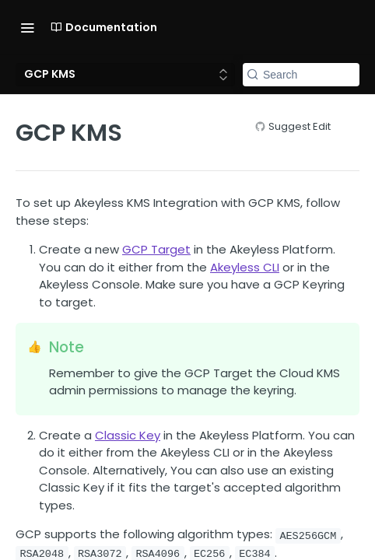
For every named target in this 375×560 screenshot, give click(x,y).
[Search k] (301, 74)
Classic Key (127, 435)
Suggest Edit (299, 126)
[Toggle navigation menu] (27, 27)
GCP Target (156, 249)
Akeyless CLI (244, 267)
